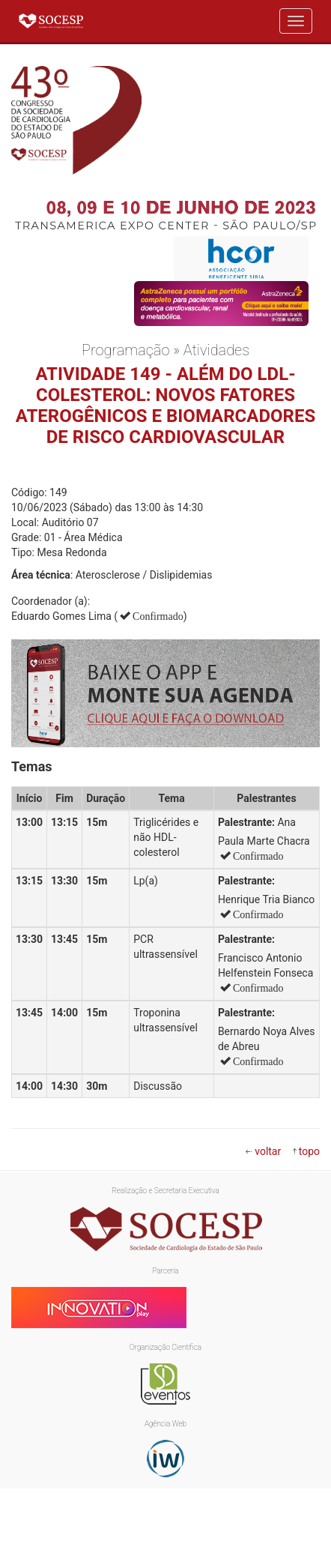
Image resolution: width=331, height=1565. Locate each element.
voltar (268, 1151)
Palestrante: (246, 822)
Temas (31, 766)
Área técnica (40, 575)
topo (309, 1151)
